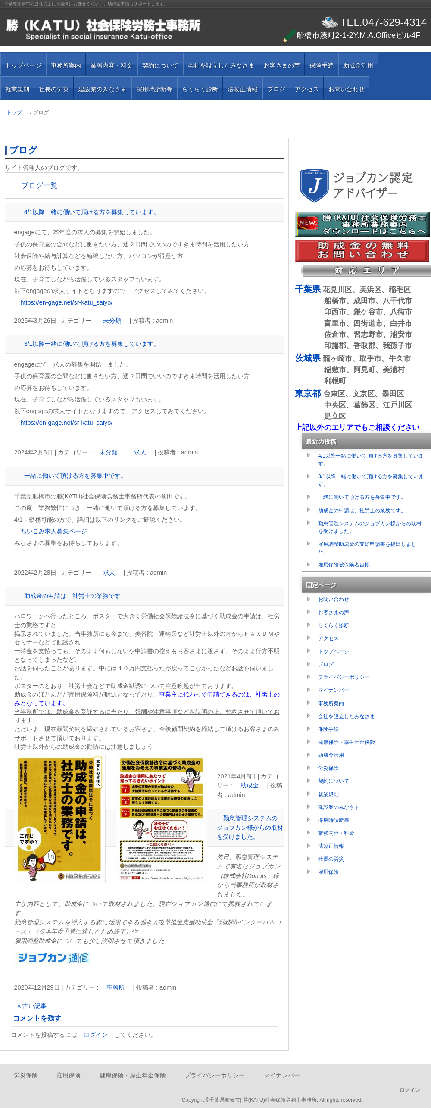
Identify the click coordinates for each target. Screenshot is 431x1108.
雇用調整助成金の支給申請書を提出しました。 (367, 548)
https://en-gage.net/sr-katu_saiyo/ (67, 302)
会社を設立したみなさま (221, 65)
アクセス (307, 89)
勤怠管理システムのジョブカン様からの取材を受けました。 (250, 827)
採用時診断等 (154, 89)
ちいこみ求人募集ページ (54, 531)
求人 (140, 452)
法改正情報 (243, 89)
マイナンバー (333, 690)
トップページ (23, 65)
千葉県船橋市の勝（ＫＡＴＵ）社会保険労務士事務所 (103, 30)
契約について (160, 65)
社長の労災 (54, 89)
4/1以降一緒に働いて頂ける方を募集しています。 (91, 212)
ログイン (96, 1034)
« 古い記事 (32, 1005)
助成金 (249, 785)
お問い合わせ (346, 89)
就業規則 (17, 89)
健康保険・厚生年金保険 (346, 742)
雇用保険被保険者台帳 (344, 565)
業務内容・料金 (112, 65)
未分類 (112, 320)
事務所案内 (66, 65)
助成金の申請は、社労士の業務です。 (75, 595)
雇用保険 (328, 872)
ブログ (276, 89)
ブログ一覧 (39, 185)
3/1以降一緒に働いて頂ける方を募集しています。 (91, 343)
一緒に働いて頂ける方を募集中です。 (75, 475)
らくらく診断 (200, 89)
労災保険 (328, 768)
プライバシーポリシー (344, 677)
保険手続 (321, 65)
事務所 (115, 987)
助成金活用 (358, 65)
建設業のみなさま (102, 89)
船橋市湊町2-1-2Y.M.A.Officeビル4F (351, 35)
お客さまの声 (282, 65)
